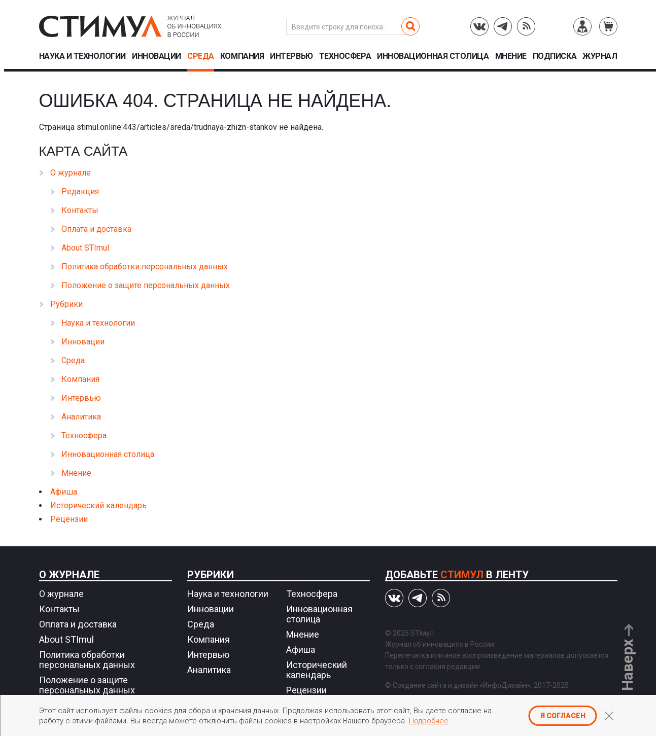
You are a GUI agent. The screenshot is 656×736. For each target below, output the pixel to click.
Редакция (80, 191)
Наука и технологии (82, 56)
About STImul (85, 248)
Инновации (156, 56)
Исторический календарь (98, 505)
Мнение (511, 56)
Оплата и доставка (96, 229)
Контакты (79, 210)
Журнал (599, 56)
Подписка (554, 56)
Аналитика (81, 417)
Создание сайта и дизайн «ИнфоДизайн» (462, 685)
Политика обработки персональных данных (144, 266)
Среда (200, 56)
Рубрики (66, 304)
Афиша (63, 492)
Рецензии (69, 519)
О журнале (70, 173)
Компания (242, 56)
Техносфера (345, 56)
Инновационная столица (433, 56)
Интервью (291, 56)
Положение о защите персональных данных (145, 285)
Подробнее (428, 720)
